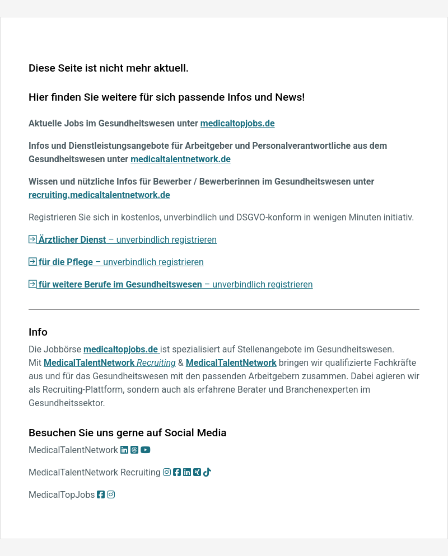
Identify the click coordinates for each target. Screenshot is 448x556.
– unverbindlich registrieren (123, 239)
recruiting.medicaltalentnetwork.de (99, 195)
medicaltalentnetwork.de (180, 159)
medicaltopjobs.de (237, 123)
